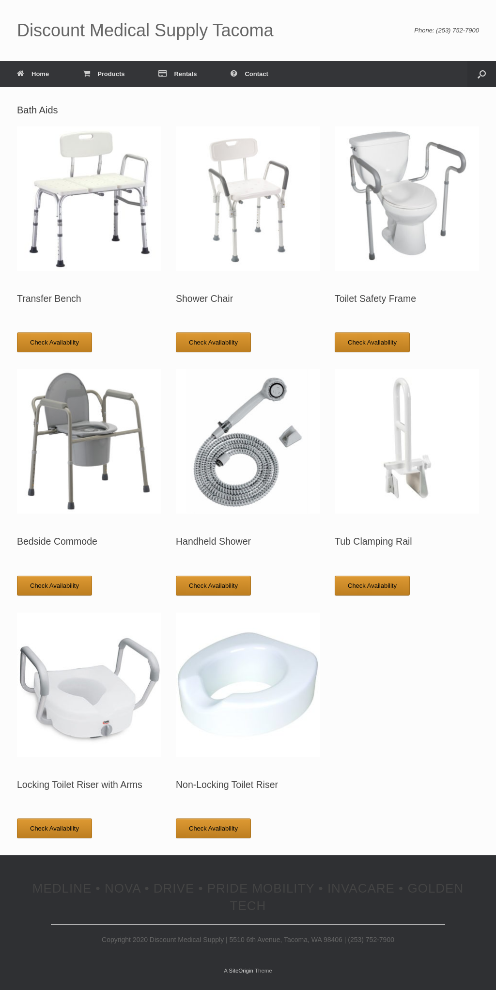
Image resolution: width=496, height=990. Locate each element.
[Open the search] (481, 74)
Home (33, 74)
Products (103, 74)
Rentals (177, 74)
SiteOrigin (241, 971)
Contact (249, 74)
